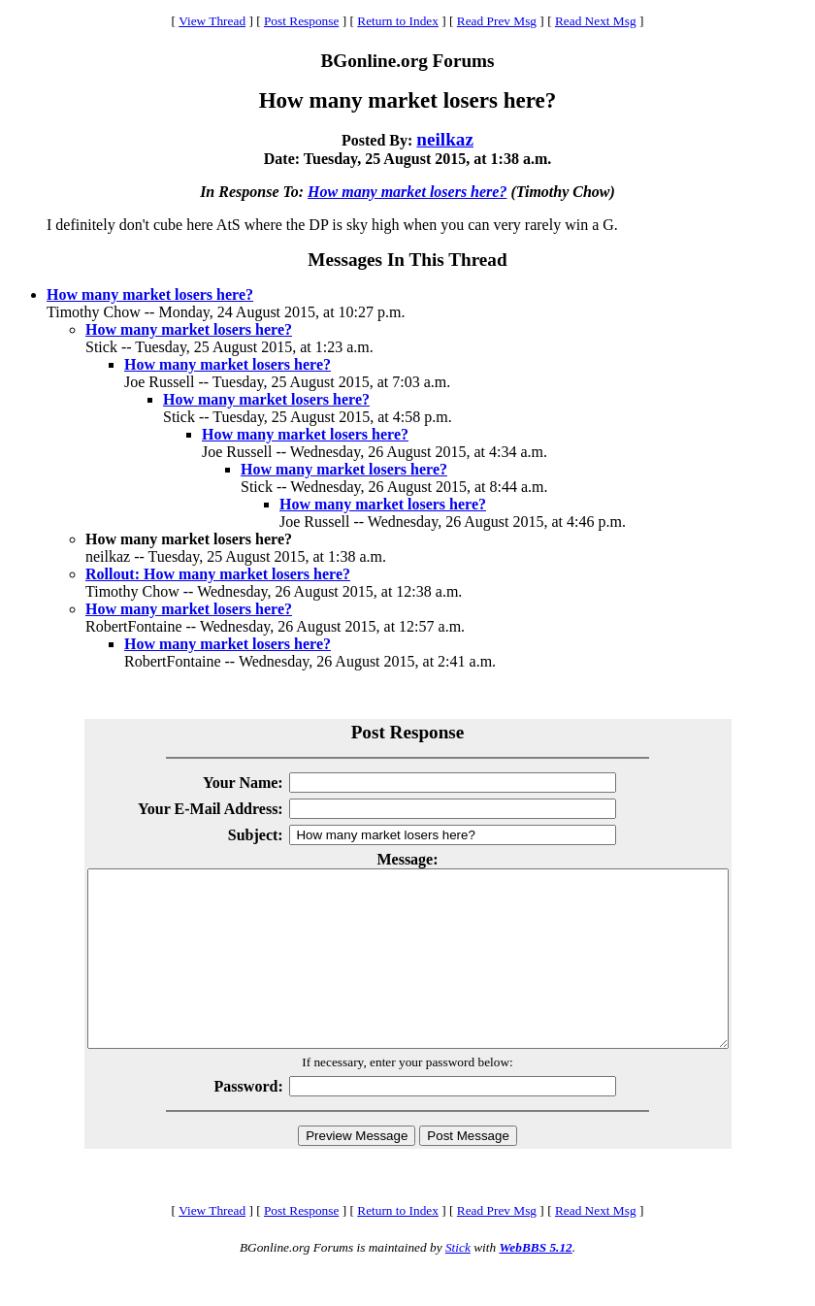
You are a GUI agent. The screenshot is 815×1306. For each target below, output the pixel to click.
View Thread (212, 21)
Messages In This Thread (407, 259)
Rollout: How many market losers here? (217, 574)
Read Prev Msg (497, 21)
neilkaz (444, 139)
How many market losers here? (407, 191)
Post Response (301, 21)
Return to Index (398, 21)
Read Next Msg (595, 21)
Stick (458, 1282)
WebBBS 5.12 (535, 1282)
